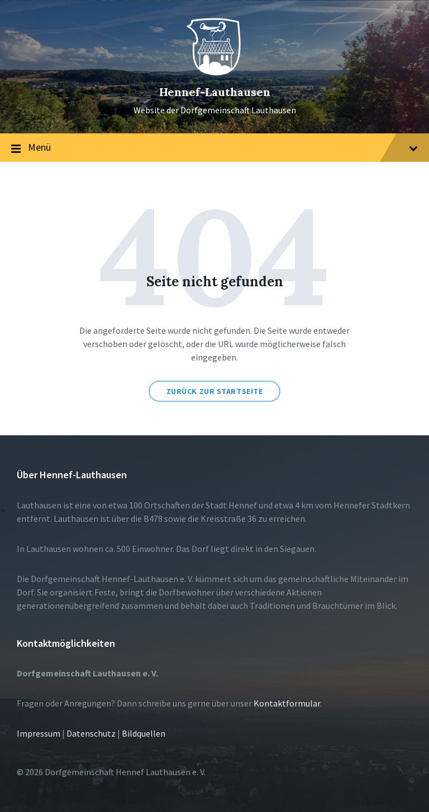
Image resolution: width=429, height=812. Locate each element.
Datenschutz (91, 733)
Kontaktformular (287, 703)
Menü (214, 148)
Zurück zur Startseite (214, 391)
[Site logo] (214, 73)
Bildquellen (143, 733)
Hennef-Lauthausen (214, 92)
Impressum (38, 733)
